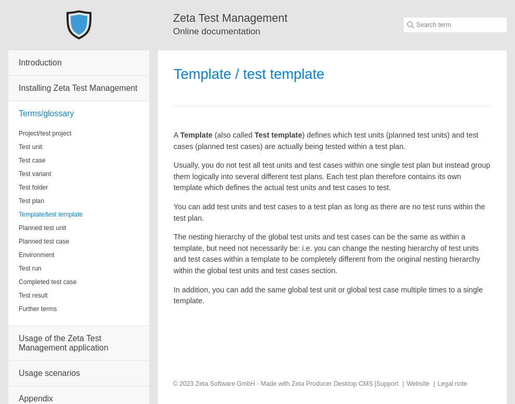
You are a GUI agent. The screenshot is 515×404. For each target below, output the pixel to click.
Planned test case (44, 241)
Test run (30, 268)
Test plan (31, 201)
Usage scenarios (49, 373)
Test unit (31, 147)
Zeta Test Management (230, 17)
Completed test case (48, 282)
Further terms (38, 309)
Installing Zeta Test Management (78, 88)
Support (387, 383)
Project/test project (45, 133)
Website (417, 383)
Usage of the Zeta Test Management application (63, 343)
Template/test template (51, 214)
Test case (32, 160)
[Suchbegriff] (455, 25)
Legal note (452, 383)
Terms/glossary (46, 113)
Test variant (35, 174)
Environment (37, 255)
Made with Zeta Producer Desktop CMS (317, 383)
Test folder (33, 187)
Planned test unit (42, 228)
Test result (33, 295)
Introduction (40, 62)
